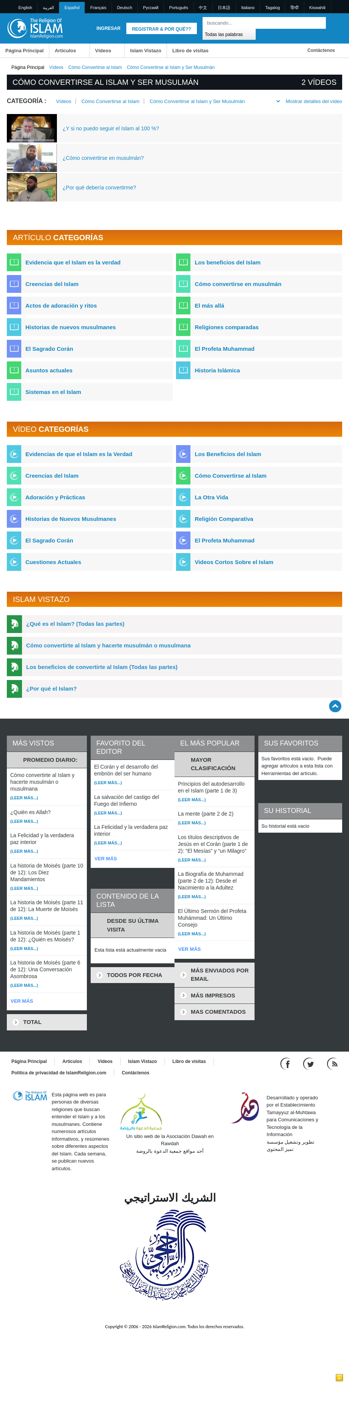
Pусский (151, 7)
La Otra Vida (211, 497)
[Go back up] (335, 706)
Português (178, 7)
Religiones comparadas (226, 327)
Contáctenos (321, 50)
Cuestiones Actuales (53, 562)
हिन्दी (295, 7)
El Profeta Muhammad (225, 348)
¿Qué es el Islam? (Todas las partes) (75, 624)
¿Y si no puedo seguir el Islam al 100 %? (111, 128)
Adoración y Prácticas (55, 497)
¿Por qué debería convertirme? (99, 187)
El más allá (209, 305)
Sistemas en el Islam (53, 392)
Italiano (248, 7)
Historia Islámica (217, 370)
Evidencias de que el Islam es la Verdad (78, 454)
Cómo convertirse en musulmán (238, 284)
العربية (48, 7)
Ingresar (108, 28)
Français (98, 7)
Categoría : (26, 101)
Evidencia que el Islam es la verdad (73, 262)
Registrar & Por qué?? (161, 29)
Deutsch (124, 7)
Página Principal (24, 50)
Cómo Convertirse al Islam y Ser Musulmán (197, 101)
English (25, 7)
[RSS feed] (332, 1063)
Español (72, 7)
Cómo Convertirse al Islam (95, 67)
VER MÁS (22, 1001)
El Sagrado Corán (49, 348)
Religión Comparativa (224, 519)
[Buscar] (318, 23)
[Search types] (229, 34)
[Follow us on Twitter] (309, 1063)
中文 (203, 7)
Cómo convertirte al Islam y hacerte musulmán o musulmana (108, 645)
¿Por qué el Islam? (51, 688)
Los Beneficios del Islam (228, 454)
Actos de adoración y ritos (61, 305)
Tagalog (272, 7)
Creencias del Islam (52, 284)
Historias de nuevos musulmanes (70, 327)
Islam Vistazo (145, 50)
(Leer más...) (24, 798)
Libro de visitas (190, 50)
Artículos (65, 50)
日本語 (224, 7)
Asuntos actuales (48, 370)
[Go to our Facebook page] (286, 1063)
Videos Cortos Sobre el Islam (234, 562)
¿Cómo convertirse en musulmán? (103, 158)
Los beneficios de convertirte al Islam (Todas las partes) (102, 667)
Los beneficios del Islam (227, 262)
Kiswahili (317, 7)
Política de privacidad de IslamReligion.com (58, 1072)
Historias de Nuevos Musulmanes (70, 519)
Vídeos (103, 50)
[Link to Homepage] (35, 28)
